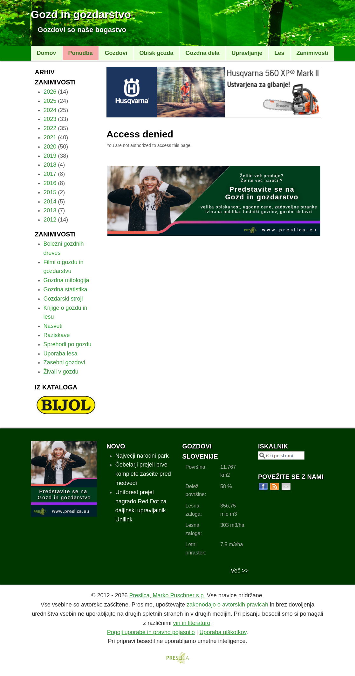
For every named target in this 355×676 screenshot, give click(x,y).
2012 (50, 219)
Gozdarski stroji (63, 298)
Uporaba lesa (61, 353)
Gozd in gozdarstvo (81, 14)
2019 (50, 156)
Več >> (240, 570)
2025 (50, 101)
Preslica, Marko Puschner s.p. (167, 595)
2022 (50, 128)
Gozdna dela (203, 53)
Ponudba (80, 53)
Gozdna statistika (65, 289)
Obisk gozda (157, 53)
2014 (50, 201)
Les (279, 53)
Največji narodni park (142, 456)
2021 (50, 137)
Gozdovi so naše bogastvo (82, 30)
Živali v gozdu (61, 371)
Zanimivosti (312, 53)
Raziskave (57, 335)
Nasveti (53, 326)
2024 (50, 110)
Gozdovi (116, 53)
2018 (50, 165)
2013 (50, 210)
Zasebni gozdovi (64, 362)
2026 (50, 92)
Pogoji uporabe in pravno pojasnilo (151, 632)
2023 (50, 119)
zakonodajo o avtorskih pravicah (227, 604)
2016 (50, 183)
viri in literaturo (191, 623)
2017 (50, 174)
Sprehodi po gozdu (68, 344)
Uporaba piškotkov (223, 632)
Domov (46, 53)
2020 (50, 146)
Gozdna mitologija (66, 280)
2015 (50, 192)
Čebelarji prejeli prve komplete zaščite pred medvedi (143, 473)
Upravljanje (247, 53)
